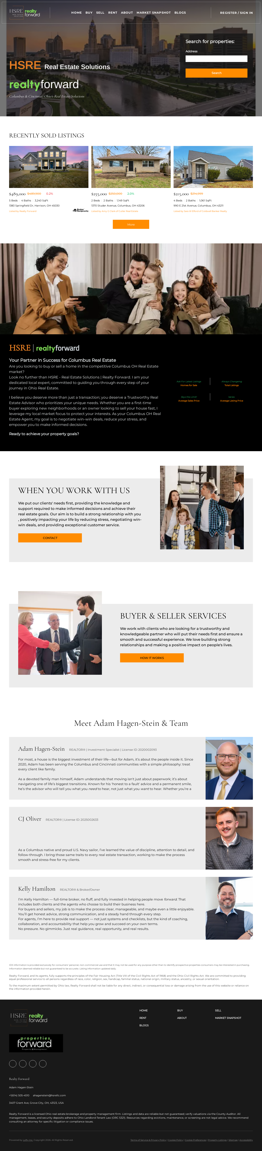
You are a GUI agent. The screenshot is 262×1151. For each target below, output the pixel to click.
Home (77, 12)
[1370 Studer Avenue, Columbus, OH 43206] (131, 167)
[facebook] (12, 1063)
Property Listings (217, 1140)
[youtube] (32, 1063)
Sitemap (233, 1140)
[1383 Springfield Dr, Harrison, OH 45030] (48, 167)
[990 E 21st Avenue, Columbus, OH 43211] (213, 167)
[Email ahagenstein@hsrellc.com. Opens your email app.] (49, 1095)
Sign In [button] (246, 13)
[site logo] (36, 1044)
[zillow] (22, 1063)
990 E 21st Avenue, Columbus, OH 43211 (198, 205)
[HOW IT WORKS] (152, 657)
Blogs (180, 12)
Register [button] (228, 13)
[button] (25, 12)
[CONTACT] (50, 537)
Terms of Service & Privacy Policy (148, 1140)
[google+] (42, 1063)
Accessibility (246, 1140)
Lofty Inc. (28, 1140)
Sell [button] (100, 12)
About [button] (127, 12)
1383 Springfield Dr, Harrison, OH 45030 (34, 205)
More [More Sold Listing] (131, 224)
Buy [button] (89, 12)
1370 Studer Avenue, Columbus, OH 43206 (118, 205)
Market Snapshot (154, 12)
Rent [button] (112, 12)
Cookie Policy (175, 1140)
